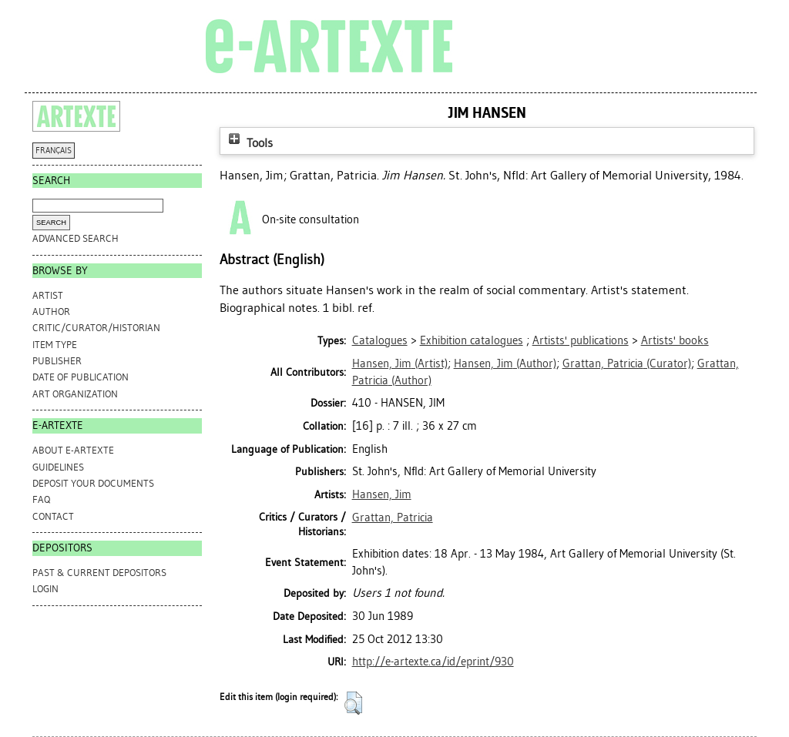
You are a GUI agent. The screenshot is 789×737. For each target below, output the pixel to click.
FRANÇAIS (53, 151)
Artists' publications (580, 340)
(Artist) (400, 363)
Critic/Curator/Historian (96, 327)
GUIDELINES (58, 467)
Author (51, 311)
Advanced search (75, 238)
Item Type (54, 344)
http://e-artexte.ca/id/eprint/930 (433, 661)
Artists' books (675, 340)
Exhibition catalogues (471, 340)
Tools (249, 143)
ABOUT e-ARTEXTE (73, 450)
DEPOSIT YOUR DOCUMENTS (93, 483)
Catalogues (380, 340)
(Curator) (626, 363)
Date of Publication (80, 377)
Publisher (57, 361)
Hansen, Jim (381, 494)
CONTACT (53, 516)
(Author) (505, 363)
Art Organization (75, 394)
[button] (353, 703)
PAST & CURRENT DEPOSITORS (99, 572)
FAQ (41, 499)
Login (45, 589)
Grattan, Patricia (392, 517)
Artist (47, 295)
